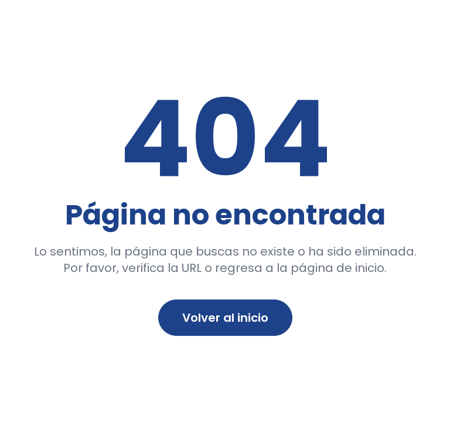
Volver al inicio (225, 317)
